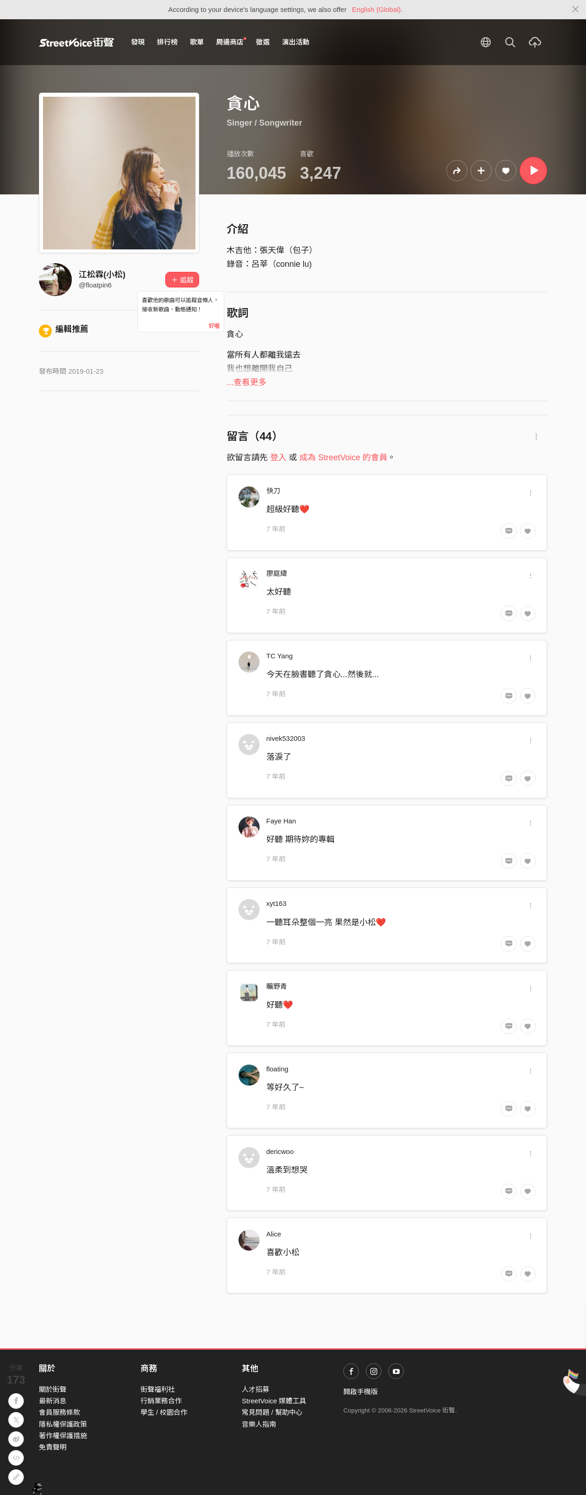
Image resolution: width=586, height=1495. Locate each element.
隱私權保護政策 (63, 1424)
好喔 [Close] (214, 326)
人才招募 (255, 1389)
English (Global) (376, 9)
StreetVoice (76, 42)
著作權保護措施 (63, 1436)
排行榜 (167, 42)
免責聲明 (52, 1447)
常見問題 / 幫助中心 (272, 1412)
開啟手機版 (360, 1392)
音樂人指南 (259, 1424)
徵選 (263, 42)
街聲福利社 (158, 1389)
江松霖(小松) (102, 274)
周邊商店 (231, 41)
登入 (278, 457)
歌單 (197, 42)
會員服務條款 (59, 1412)
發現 (138, 42)
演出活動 (295, 42)
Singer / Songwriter (264, 122)
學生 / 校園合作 (164, 1412)
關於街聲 (52, 1389)
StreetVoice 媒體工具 (274, 1401)
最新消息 (52, 1401)
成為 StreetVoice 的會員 (343, 457)
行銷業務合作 (161, 1401)
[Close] (575, 9)
